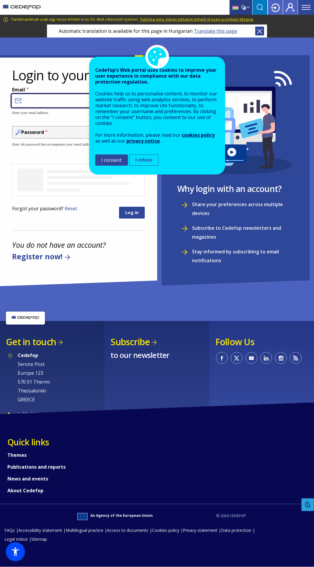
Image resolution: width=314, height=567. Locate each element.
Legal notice (16, 539)
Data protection (236, 530)
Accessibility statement (40, 530)
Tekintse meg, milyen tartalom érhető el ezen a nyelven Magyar (196, 19)
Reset (71, 208)
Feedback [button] (308, 504)
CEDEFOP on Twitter (237, 358)
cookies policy (198, 135)
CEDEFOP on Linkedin (266, 358)
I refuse (144, 159)
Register (290, 7)
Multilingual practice (84, 530)
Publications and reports (36, 467)
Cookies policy (165, 530)
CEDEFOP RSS (296, 358)
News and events (27, 478)
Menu (306, 7)
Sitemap (39, 539)
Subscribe (130, 342)
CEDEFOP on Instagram (281, 358)
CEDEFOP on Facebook (222, 358)
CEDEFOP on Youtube (251, 358)
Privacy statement (200, 530)
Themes (17, 455)
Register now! (37, 256)
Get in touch (31, 342)
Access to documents (127, 530)
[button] (15, 551)
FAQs (9, 530)
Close (259, 31)
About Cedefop (25, 490)
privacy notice (143, 141)
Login (275, 7)
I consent (111, 160)
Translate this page (215, 31)
